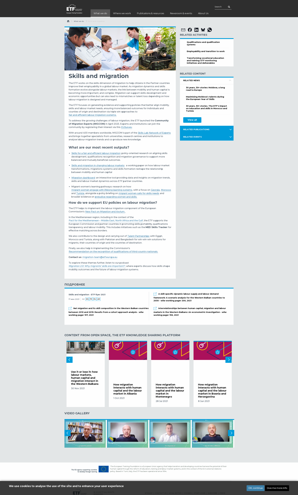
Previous (69, 360)
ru (95, 299)
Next (228, 360)
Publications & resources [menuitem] (150, 13)
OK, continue (255, 488)
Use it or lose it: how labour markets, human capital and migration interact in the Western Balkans (84, 377)
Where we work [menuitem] (122, 13)
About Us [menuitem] (203, 13)
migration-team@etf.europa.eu (99, 257)
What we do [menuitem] (100, 13)
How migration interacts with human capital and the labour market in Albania (127, 389)
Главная (68, 22)
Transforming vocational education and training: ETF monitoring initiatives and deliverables (205, 60)
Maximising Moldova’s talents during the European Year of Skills (205, 98)
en (87, 299)
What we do (79, 21)
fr (91, 299)
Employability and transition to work (206, 51)
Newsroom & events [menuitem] (181, 13)
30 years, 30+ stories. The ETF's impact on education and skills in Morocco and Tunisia (206, 108)
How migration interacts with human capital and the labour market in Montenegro (170, 390)
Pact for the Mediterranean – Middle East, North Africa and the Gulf (106, 220)
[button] (183, 30)
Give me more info (277, 488)
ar (98, 299)
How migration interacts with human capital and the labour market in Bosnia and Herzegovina (212, 390)
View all (192, 120)
